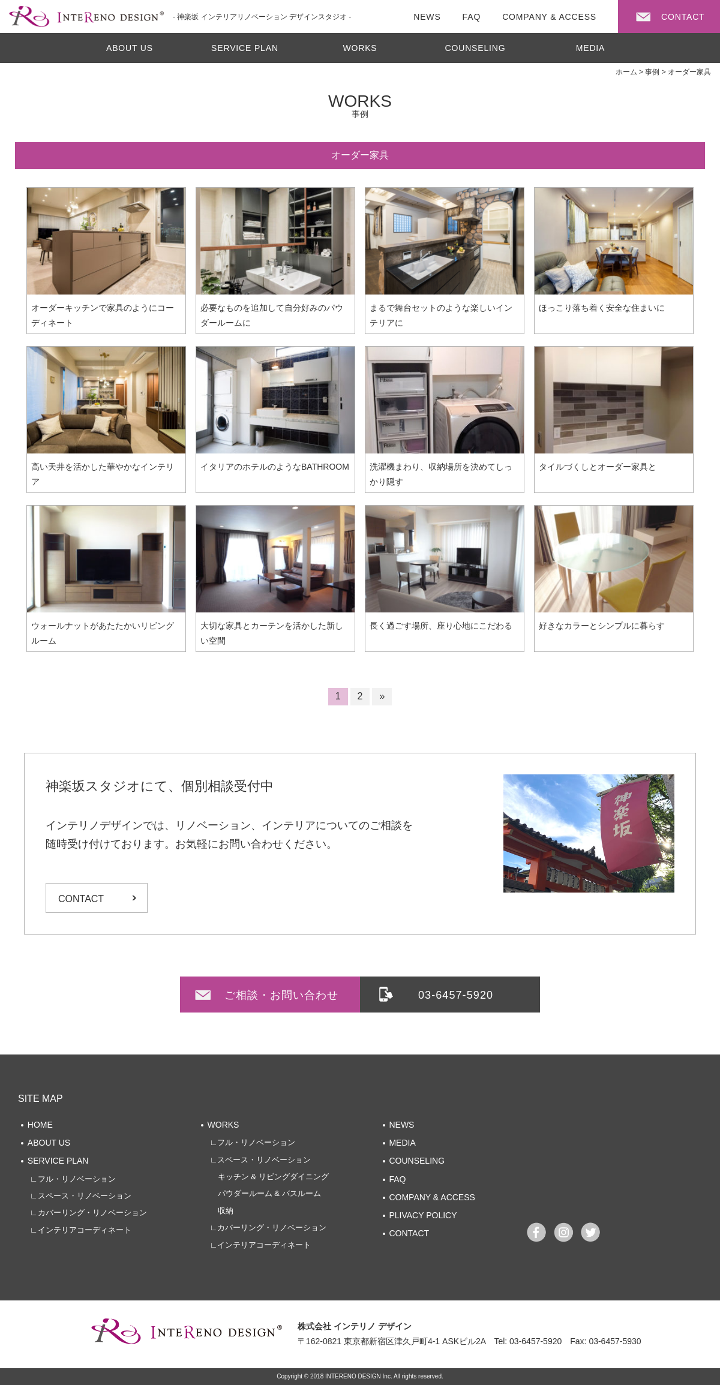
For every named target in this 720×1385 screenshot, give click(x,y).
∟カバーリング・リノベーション (88, 1212)
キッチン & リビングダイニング (269, 1176)
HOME (40, 1124)
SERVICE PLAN (244, 48)
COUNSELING (475, 48)
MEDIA (590, 48)
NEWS (401, 1124)
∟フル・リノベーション (73, 1178)
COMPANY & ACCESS (432, 1197)
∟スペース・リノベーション (80, 1195)
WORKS (360, 48)
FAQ (397, 1179)
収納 (221, 1210)
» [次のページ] (382, 696)
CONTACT (81, 899)
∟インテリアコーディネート (80, 1229)
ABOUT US (129, 48)
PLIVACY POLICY (423, 1215)
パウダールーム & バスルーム (265, 1193)
